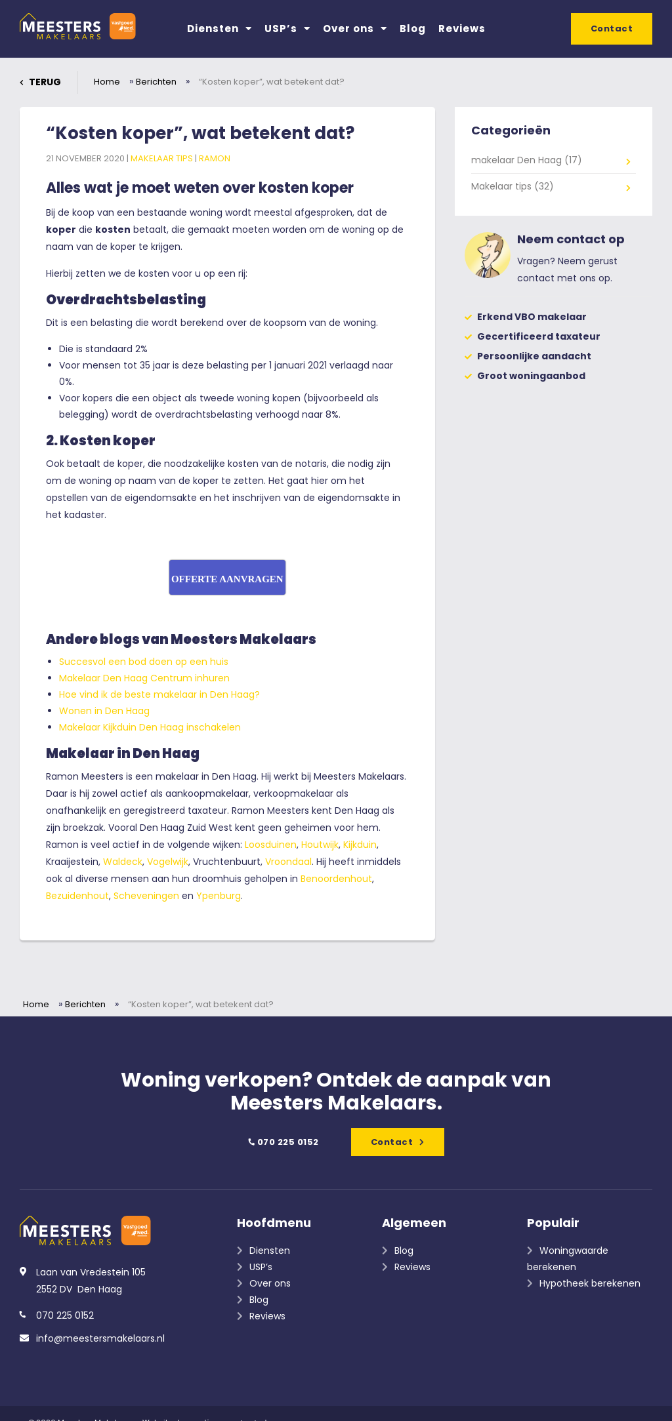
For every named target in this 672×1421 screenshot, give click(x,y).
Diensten (219, 28)
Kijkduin (360, 844)
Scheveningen (148, 895)
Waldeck (122, 861)
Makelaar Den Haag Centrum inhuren (144, 678)
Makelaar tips (163, 158)
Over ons (355, 28)
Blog (413, 28)
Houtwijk (320, 844)
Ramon (214, 158)
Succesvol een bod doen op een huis (143, 661)
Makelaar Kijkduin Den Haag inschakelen (150, 727)
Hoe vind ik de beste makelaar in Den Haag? (159, 694)
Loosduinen (271, 844)
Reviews (462, 28)
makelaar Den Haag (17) (526, 160)
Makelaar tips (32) (512, 186)
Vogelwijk (167, 861)
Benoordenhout (336, 878)
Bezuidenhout (77, 895)
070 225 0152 (282, 1142)
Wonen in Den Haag (104, 710)
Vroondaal (288, 861)
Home (107, 81)
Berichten (156, 81)
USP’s (287, 28)
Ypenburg (218, 895)
